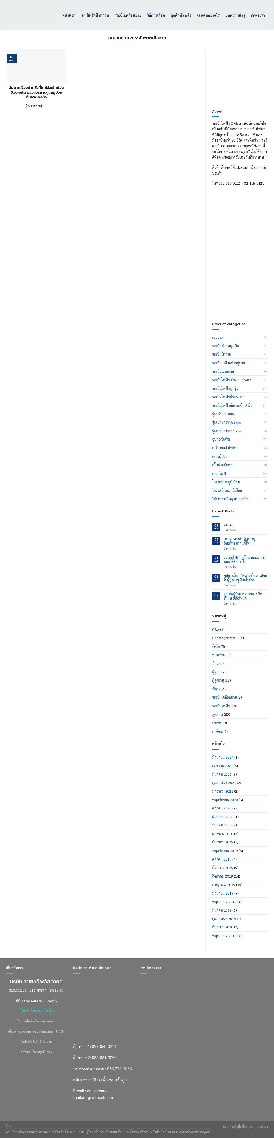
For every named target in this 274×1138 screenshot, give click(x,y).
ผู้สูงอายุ (218, 680)
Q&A (215, 629)
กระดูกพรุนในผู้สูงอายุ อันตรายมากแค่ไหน (239, 541)
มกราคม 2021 (222, 791)
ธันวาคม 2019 (222, 842)
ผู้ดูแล (216, 672)
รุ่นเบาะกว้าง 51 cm (226, 422)
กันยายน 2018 (222, 927)
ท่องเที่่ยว (219, 654)
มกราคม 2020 (222, 833)
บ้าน (215, 663)
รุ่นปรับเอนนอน (223, 414)
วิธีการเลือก (156, 15)
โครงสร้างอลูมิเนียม (226, 481)
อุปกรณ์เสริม (221, 439)
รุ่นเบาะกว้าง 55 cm (226, 431)
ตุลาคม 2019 (221, 859)
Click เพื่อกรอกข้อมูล (248, 284)
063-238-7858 (119, 1068)
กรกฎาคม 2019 (223, 884)
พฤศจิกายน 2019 (225, 850)
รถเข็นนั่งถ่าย (221, 354)
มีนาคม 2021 (222, 774)
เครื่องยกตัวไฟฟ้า (224, 448)
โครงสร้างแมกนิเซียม (227, 490)
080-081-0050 (243, 256)
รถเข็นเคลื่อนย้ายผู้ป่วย (228, 362)
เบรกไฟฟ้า (220, 473)
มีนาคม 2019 (222, 910)
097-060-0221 (243, 244)
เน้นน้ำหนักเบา (222, 464)
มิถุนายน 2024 (222, 757)
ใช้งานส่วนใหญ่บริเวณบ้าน (231, 499)
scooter (218, 337)
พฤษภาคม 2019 (224, 901)
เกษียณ (217, 731)
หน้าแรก (68, 15)
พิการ (216, 689)
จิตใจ (216, 646)
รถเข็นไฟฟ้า (221, 706)
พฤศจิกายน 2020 (225, 799)
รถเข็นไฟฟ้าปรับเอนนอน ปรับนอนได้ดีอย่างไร (245, 559)
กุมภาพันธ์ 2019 (224, 918)
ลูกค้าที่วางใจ (181, 15)
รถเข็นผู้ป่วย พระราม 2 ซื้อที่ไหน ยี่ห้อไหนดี (243, 596)
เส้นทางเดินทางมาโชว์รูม (36, 1010)
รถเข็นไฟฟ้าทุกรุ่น (95, 15)
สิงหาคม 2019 (222, 876)
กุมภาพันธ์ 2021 (224, 782)
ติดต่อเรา (258, 15)
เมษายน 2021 (222, 765)
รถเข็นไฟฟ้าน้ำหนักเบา (228, 396)
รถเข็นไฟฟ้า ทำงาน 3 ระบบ (232, 379)
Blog (9, 1125)
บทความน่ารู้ (235, 15)
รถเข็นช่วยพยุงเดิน (225, 345)
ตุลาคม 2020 (221, 808)
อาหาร (217, 722)
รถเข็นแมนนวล (223, 371)
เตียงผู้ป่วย (219, 456)
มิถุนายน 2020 (222, 816)
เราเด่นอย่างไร (208, 15)
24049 (229, 525)
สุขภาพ (217, 714)
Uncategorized (223, 637)
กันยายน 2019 (222, 867)
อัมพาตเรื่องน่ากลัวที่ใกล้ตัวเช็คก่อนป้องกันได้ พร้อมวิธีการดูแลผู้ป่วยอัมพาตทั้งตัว (36, 92)
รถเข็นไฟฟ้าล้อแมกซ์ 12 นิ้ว (232, 405)
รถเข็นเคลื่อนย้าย (128, 15)
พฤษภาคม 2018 (224, 935)
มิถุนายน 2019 (222, 893)
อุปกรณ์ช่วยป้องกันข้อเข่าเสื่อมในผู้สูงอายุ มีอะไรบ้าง (245, 578)
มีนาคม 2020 (222, 825)
